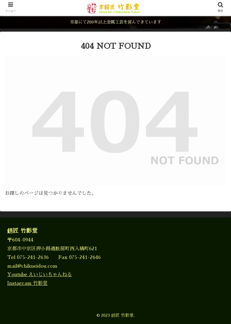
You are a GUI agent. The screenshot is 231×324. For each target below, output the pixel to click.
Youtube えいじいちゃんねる (39, 274)
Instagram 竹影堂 (27, 283)
